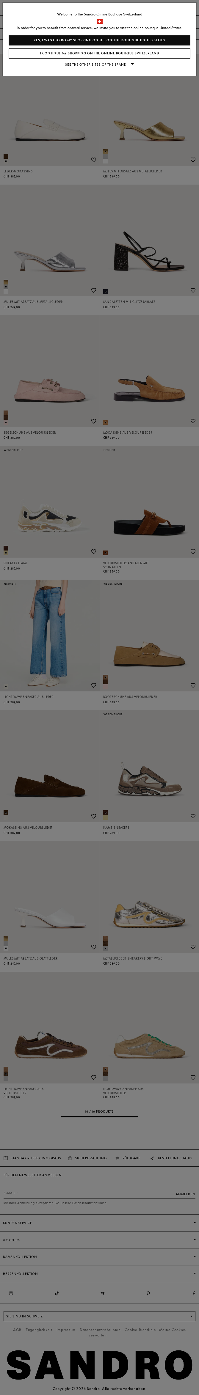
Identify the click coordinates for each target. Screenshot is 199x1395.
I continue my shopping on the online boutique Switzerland (99, 53)
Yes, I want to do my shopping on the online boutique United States (99, 40)
